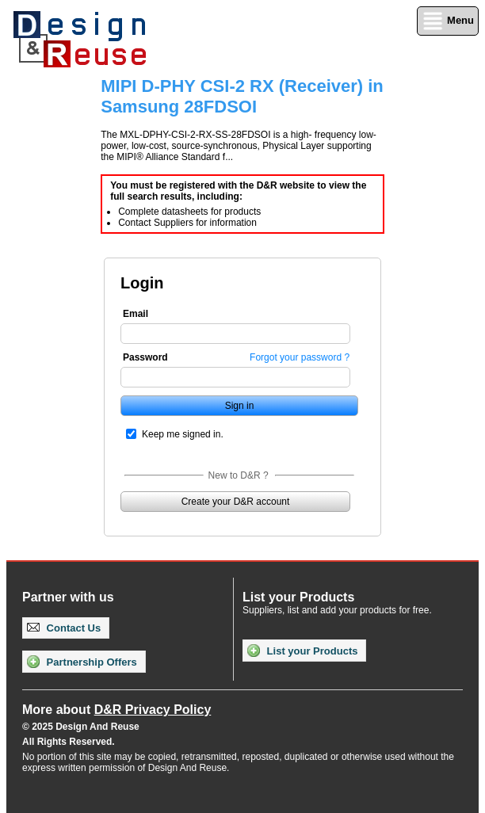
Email (135, 313)
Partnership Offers (82, 661)
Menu (448, 21)
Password (145, 357)
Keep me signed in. (182, 434)
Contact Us (64, 628)
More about (116, 709)
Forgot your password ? (299, 357)
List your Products (302, 650)
